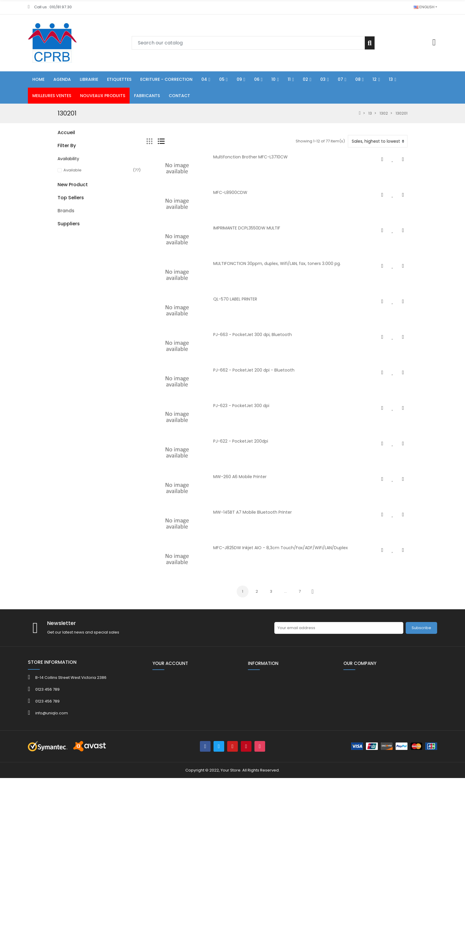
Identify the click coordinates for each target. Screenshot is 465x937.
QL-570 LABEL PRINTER (235, 299)
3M (60, 743)
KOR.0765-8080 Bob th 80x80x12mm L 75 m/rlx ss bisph (114, 664)
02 (60, 224)
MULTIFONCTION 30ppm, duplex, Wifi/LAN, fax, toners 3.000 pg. (277, 263)
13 (59, 275)
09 (60, 194)
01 (59, 154)
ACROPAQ (67, 757)
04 (60, 164)
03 (60, 234)
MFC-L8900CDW (230, 192)
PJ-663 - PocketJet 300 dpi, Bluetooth (252, 334)
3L (59, 736)
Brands (66, 726)
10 (59, 204)
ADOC (63, 764)
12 (59, 265)
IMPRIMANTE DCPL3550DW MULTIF (246, 228)
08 (60, 255)
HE (60, 295)
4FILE (62, 750)
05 (60, 174)
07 (60, 244)
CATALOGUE (69, 395)
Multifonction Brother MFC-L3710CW (250, 157)
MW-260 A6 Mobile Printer (240, 477)
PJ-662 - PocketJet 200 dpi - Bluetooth (253, 370)
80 (60, 285)
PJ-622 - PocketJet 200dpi (240, 441)
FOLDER (64, 144)
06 (60, 184)
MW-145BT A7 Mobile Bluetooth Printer (252, 512)
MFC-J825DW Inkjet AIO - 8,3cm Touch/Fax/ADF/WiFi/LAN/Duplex (280, 548)
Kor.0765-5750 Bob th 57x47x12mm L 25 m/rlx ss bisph (114, 701)
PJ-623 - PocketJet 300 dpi (241, 406)
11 (59, 214)
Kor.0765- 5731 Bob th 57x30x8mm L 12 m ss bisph (112, 623)
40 (60, 375)
